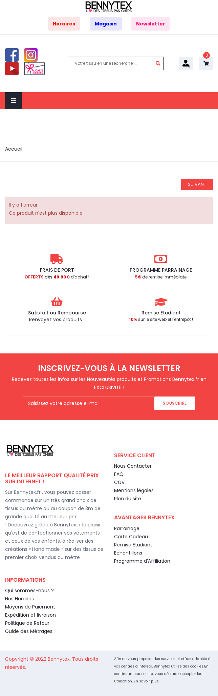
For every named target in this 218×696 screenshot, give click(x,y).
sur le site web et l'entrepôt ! (161, 319)
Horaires (64, 23)
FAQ (119, 474)
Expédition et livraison (30, 615)
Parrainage (126, 528)
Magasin (106, 23)
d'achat (55, 277)
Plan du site (127, 498)
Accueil (13, 149)
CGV (119, 482)
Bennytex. (60, 659)
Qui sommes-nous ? (29, 590)
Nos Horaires (19, 598)
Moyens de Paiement (30, 606)
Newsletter (150, 23)
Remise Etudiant (133, 544)
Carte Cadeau (131, 536)
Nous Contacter (133, 466)
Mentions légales (134, 490)
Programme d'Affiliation (142, 561)
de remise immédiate (161, 277)
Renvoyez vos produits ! (57, 319)
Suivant (197, 184)
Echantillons (128, 552)
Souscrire (175, 403)
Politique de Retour (27, 623)
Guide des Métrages (28, 631)
